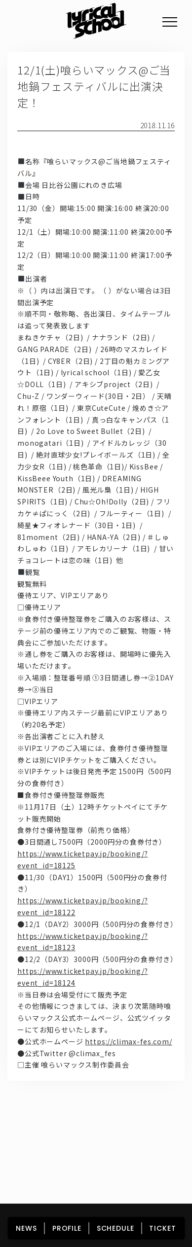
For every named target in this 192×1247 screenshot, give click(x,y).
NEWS (26, 1228)
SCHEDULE (115, 1228)
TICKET (162, 1228)
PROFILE (66, 1228)
